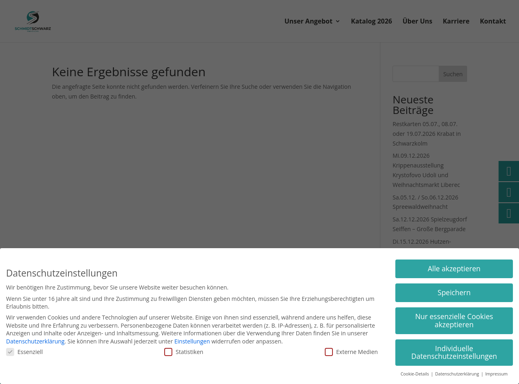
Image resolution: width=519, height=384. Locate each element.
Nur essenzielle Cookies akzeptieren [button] (454, 320)
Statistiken (183, 352)
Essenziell (24, 352)
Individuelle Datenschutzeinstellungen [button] (454, 352)
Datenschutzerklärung (35, 341)
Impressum (496, 374)
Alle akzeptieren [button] (454, 268)
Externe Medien (351, 352)
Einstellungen (192, 341)
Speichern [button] (454, 292)
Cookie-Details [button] (415, 374)
